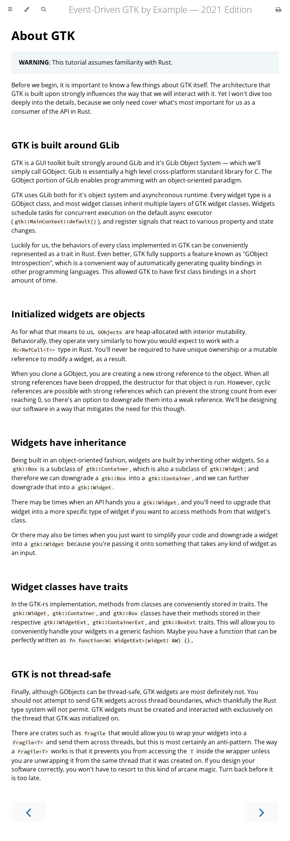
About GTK (43, 35)
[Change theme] (26, 9)
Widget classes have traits (69, 586)
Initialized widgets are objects (78, 314)
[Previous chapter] (28, 811)
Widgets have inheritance (68, 442)
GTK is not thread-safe (61, 674)
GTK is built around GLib (65, 145)
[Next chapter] (262, 811)
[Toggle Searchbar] (43, 9)
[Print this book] (278, 9)
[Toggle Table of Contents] (10, 9)
